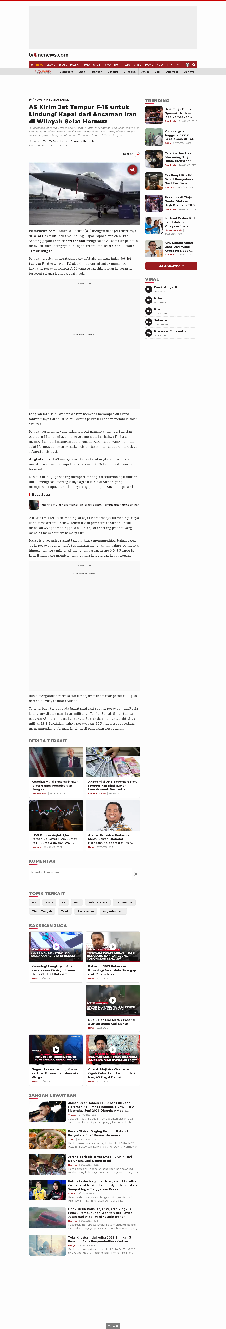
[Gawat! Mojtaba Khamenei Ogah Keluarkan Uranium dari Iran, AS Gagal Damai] (113, 1050)
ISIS (108, 487)
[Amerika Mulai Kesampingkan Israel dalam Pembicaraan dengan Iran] (34, 505)
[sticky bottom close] (113, 1326)
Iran (125, 236)
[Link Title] (31, 99)
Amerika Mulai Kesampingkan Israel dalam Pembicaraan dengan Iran (90, 504)
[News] (40, 64)
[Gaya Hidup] (112, 64)
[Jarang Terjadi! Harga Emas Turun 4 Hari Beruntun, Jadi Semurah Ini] (47, 1164)
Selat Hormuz (44, 236)
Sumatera (66, 71)
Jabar (83, 71)
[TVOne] (148, 64)
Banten (97, 71)
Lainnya (189, 71)
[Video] (137, 64)
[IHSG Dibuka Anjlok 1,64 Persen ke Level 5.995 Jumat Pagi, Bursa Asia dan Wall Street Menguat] (56, 815)
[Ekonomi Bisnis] (57, 64)
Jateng (113, 71)
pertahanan (75, 241)
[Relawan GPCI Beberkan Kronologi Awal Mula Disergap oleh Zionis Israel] (113, 947)
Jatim (145, 71)
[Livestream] (174, 64)
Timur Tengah (41, 251)
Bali (157, 71)
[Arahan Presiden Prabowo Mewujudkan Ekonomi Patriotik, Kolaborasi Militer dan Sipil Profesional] (113, 815)
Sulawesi (171, 71)
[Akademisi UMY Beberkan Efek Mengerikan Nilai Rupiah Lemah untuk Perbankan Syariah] (113, 762)
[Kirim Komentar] (136, 874)
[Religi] (126, 64)
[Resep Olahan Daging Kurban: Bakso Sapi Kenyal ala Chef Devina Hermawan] (47, 1139)
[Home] (48, 54)
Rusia (109, 246)
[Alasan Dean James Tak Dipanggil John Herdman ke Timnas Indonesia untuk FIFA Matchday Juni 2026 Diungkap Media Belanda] (47, 1111)
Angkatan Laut (41, 459)
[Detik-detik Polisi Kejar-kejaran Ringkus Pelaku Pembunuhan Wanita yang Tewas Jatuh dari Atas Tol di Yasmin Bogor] (47, 1217)
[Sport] (97, 64)
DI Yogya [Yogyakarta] (129, 71)
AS (88, 231)
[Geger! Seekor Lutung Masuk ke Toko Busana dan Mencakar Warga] (56, 1050)
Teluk (71, 264)
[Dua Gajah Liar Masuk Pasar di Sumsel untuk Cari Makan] (113, 1000)
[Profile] (187, 64)
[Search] (194, 64)
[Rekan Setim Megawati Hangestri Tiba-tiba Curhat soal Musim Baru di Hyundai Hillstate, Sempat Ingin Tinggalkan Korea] (47, 1190)
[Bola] (87, 64)
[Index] (160, 64)
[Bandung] (43, 71)
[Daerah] (75, 64)
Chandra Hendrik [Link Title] (82, 141)
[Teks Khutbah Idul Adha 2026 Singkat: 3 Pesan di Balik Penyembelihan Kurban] (47, 1245)
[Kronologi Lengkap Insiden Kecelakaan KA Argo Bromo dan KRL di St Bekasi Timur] (56, 947)
